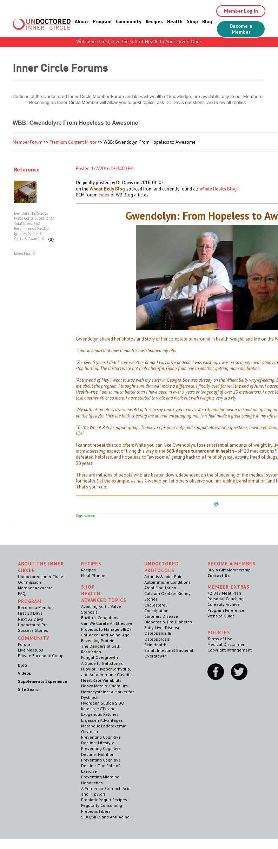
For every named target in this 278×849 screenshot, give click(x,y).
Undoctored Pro (33, 624)
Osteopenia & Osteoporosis (157, 635)
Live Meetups (30, 650)
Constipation (156, 610)
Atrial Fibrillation (160, 587)
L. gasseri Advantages (102, 720)
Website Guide (221, 615)
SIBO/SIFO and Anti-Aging (105, 816)
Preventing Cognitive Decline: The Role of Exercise (101, 765)
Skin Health (155, 644)
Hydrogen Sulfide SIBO (102, 703)
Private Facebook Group (41, 655)
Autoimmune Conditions (167, 582)
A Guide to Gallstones (102, 663)
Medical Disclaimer (225, 644)
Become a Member (241, 29)
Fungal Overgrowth (99, 657)
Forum (24, 644)
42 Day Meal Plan (224, 593)
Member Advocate (35, 587)
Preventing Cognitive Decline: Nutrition (101, 751)
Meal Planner (94, 575)
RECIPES (91, 563)
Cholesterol (155, 605)
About (81, 21)
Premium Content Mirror (73, 142)
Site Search (29, 689)
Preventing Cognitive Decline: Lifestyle (101, 739)
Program (102, 21)
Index (104, 195)
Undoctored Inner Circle (40, 576)
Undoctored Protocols (161, 566)
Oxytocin (89, 731)
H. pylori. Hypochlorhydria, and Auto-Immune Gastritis (107, 671)
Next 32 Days (30, 619)
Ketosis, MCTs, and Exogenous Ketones (100, 711)
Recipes (154, 21)
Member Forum (27, 142)
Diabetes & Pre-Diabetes (168, 621)
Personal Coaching (225, 598)
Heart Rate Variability (101, 680)
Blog (207, 21)
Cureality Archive (223, 604)
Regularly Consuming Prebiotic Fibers (101, 808)
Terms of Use (219, 638)
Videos (24, 673)
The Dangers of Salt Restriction (100, 648)
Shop (192, 21)
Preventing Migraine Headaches (100, 779)
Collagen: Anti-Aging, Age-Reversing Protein (106, 637)
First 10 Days (30, 613)
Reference (27, 169)
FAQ (22, 593)
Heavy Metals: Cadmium (104, 685)
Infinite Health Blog (218, 189)
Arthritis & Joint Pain (163, 576)
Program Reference (225, 610)
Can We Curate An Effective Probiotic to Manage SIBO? (106, 626)
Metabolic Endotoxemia (103, 725)
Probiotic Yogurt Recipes (104, 799)
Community (128, 21)
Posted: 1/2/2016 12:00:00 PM (105, 168)
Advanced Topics (103, 600)
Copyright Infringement (229, 650)
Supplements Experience (42, 681)
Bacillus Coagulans (99, 617)
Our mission (29, 582)
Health (175, 21)
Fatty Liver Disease (162, 627)
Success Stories (33, 630)
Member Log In (241, 11)
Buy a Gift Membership (229, 569)
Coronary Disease (161, 616)
